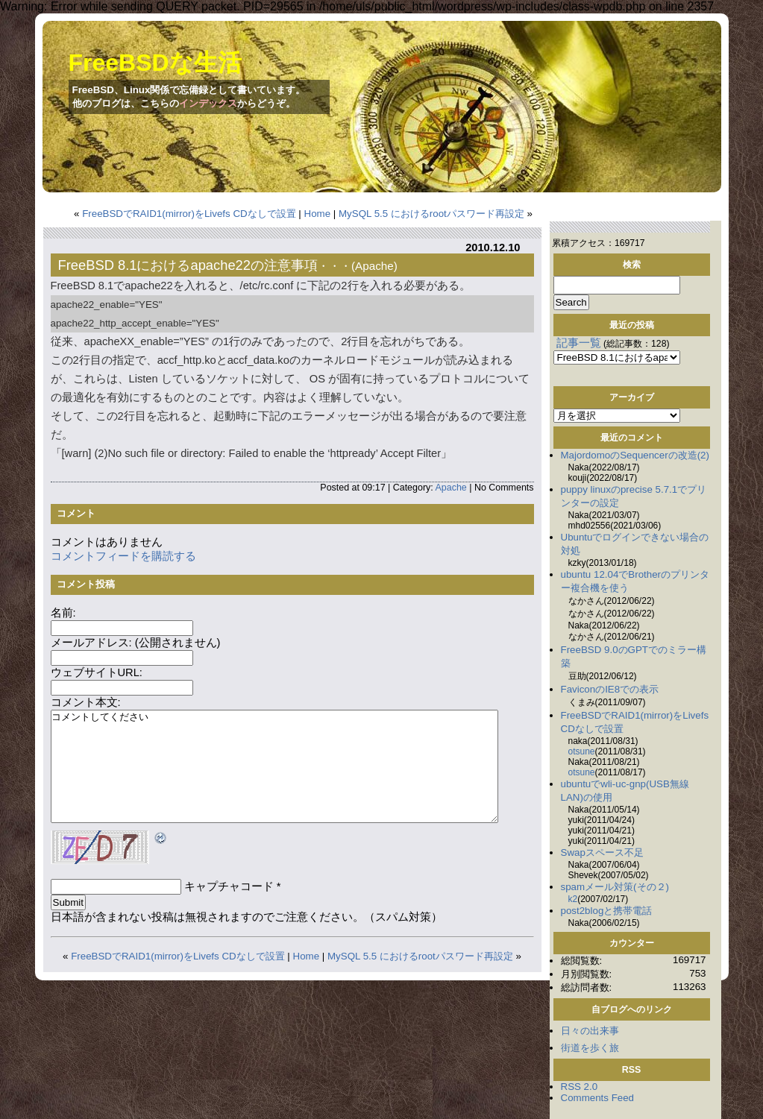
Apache (374, 265)
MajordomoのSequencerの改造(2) (635, 455)
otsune (581, 751)
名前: (63, 613)
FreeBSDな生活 (155, 62)
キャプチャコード (229, 886)
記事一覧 (578, 343)
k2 (573, 899)
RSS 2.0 (579, 1086)
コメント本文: (86, 702)
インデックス (208, 103)
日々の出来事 (590, 1030)
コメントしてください (274, 766)
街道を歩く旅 (590, 1047)
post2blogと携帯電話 (607, 910)
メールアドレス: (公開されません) (136, 643)
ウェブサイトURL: (96, 672)
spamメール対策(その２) (615, 886)
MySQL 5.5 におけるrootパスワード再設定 (431, 213)
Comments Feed (598, 1097)
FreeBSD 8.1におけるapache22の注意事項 (188, 265)
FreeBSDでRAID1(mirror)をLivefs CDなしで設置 (189, 213)
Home (317, 213)
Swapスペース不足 (602, 852)
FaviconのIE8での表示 (610, 689)
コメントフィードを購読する (123, 556)
